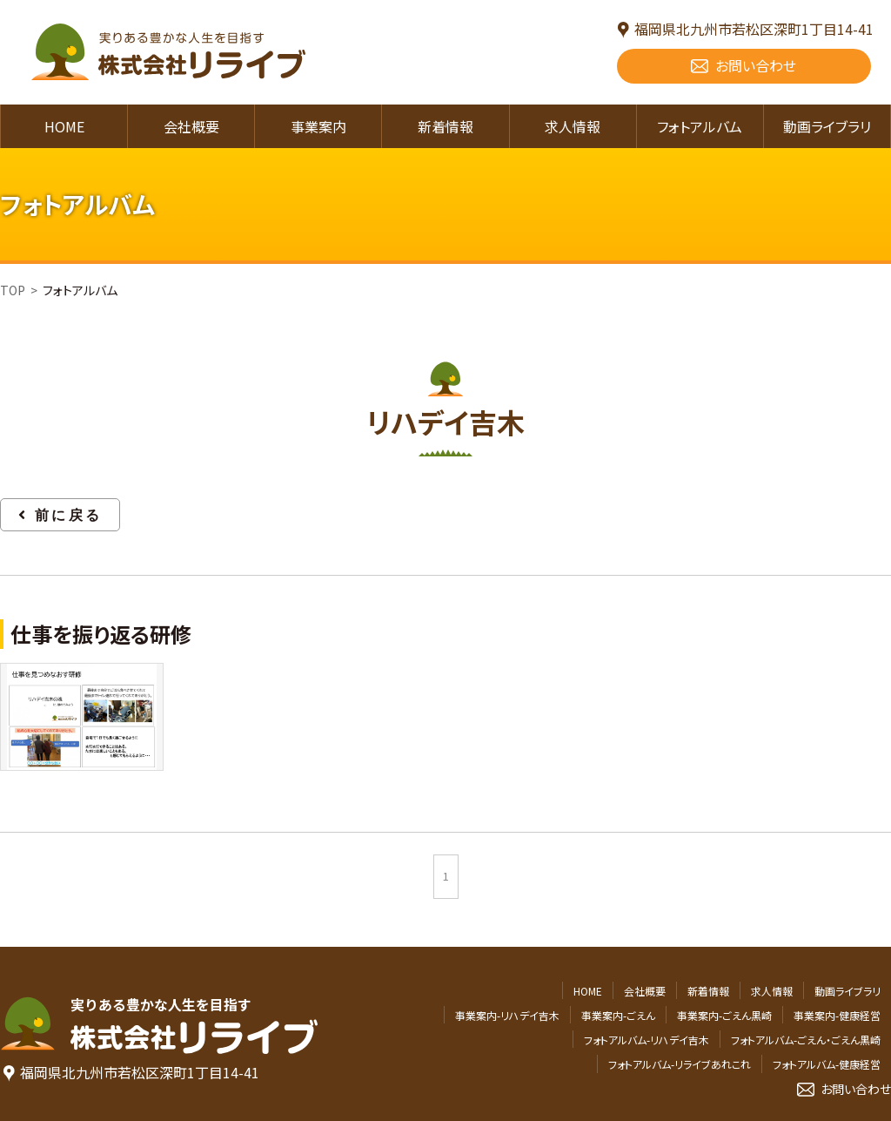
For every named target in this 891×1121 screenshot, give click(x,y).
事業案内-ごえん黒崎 (724, 1015)
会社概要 (191, 126)
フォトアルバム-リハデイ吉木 (646, 1039)
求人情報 (572, 126)
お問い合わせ (755, 65)
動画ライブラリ (827, 126)
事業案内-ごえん (618, 1015)
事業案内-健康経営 (837, 1015)
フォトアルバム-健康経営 (827, 1064)
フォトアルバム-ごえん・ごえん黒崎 (806, 1039)
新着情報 (445, 126)
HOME (64, 126)
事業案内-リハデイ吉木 (507, 1015)
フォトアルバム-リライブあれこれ (679, 1064)
